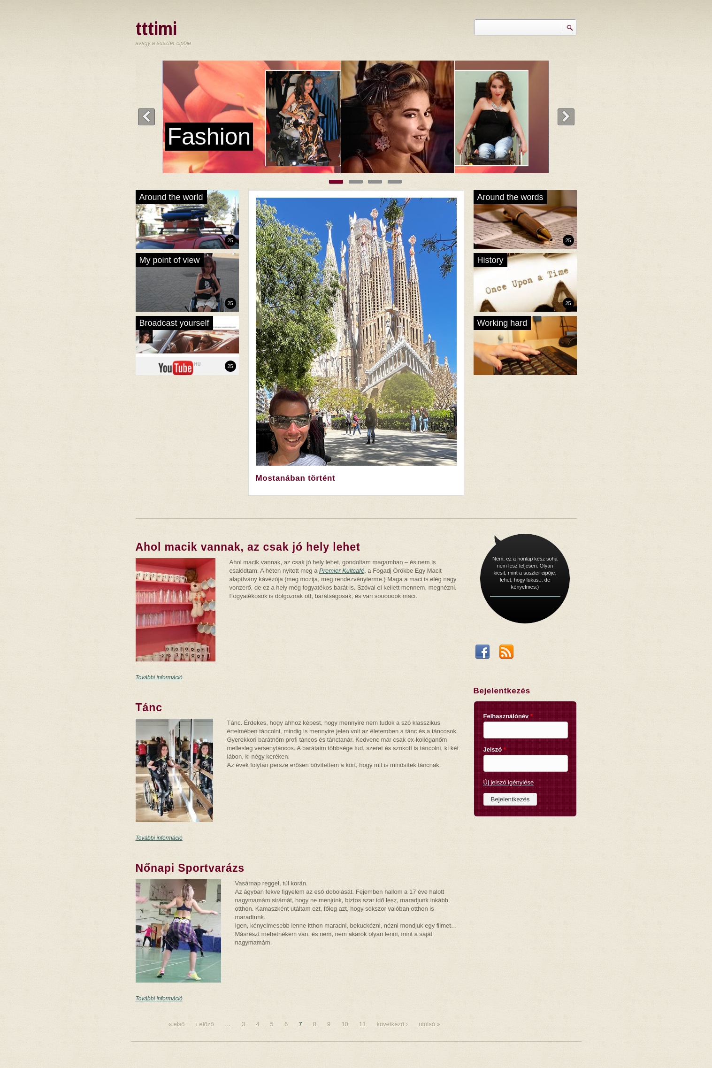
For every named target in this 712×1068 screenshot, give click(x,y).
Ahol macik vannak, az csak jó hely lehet (248, 547)
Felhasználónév (508, 716)
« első (176, 1024)
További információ (159, 677)
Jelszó (494, 749)
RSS (506, 654)
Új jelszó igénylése (508, 782)
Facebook (482, 654)
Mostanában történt (296, 478)
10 (344, 1024)
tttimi (156, 27)
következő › (392, 1024)
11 (362, 1024)
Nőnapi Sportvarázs (190, 868)
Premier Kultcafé (341, 570)
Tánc (149, 707)
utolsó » (429, 1024)
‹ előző (205, 1024)
